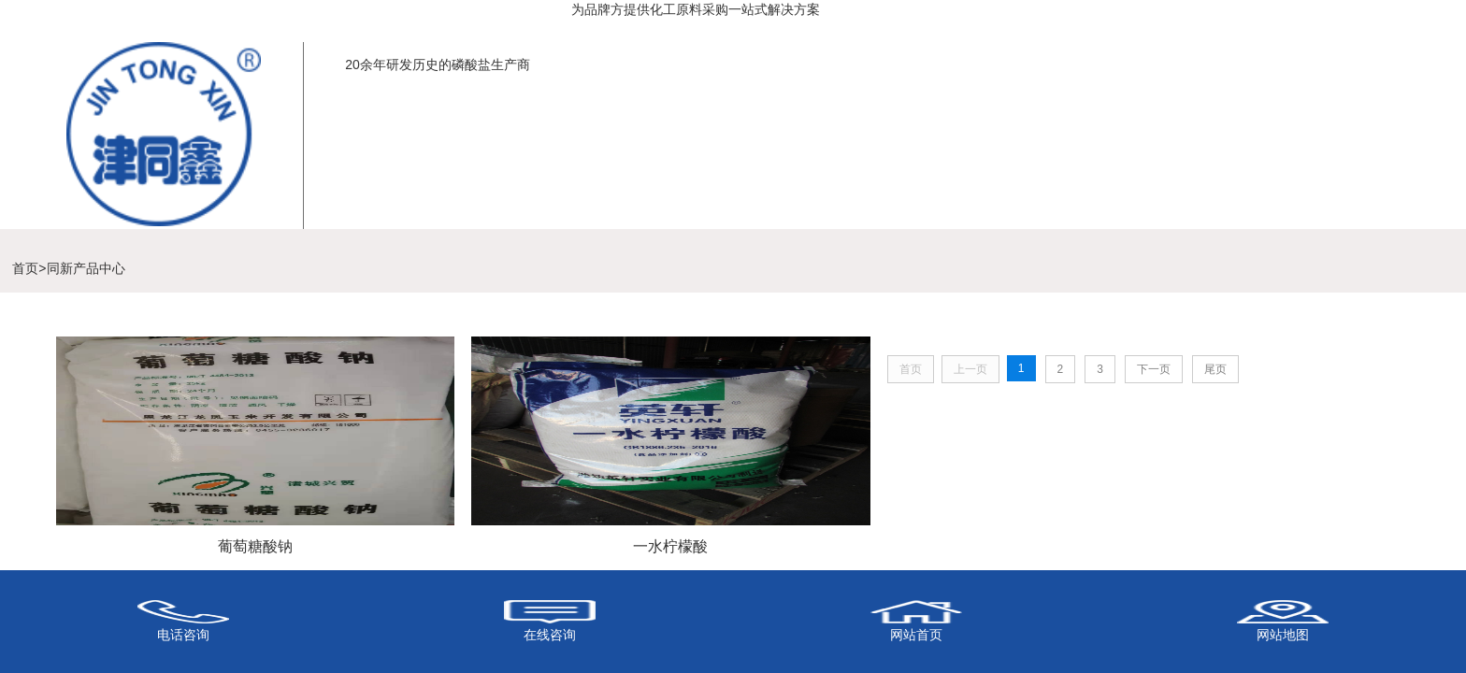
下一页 (1154, 369)
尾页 (1215, 369)
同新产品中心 (86, 268)
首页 (25, 268)
